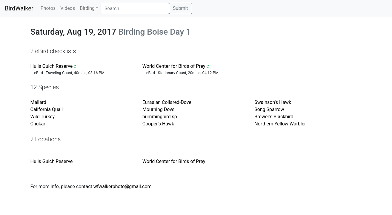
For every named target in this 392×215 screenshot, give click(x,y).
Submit (180, 8)
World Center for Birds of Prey (173, 66)
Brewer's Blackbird (273, 116)
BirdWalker (19, 8)
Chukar (37, 124)
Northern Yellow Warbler (280, 124)
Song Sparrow (269, 109)
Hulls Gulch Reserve (51, 66)
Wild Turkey (42, 116)
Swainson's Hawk (272, 102)
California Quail (46, 109)
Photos (48, 8)
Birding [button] (87, 8)
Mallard (38, 102)
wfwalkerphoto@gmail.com (122, 186)
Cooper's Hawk (158, 124)
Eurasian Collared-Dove (166, 102)
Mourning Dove (158, 109)
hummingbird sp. (160, 116)
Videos (67, 8)
